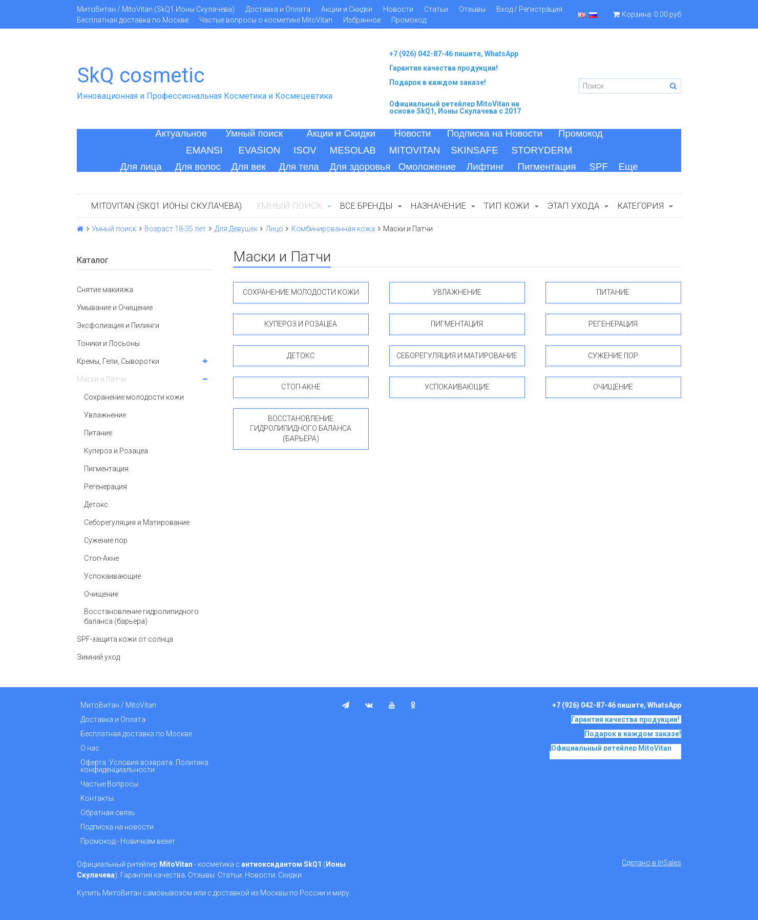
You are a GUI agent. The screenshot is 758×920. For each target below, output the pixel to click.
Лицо (274, 228)
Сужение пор (106, 540)
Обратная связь (107, 812)
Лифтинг (485, 166)
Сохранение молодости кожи (134, 397)
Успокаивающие (112, 576)
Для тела (299, 166)
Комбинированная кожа (333, 228)
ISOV (305, 150)
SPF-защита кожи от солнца (125, 639)
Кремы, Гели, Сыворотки (118, 361)
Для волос (198, 166)
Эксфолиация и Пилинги (118, 325)
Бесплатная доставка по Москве (132, 20)
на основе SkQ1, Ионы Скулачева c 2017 (455, 107)
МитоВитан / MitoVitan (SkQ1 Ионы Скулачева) (156, 9)
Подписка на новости (117, 827)
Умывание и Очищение (115, 307)
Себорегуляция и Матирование (137, 522)
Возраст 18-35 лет (175, 228)
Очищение (101, 594)
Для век (248, 166)
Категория (640, 206)
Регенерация (105, 487)
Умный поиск (254, 133)
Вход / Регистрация (529, 9)
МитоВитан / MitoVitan (118, 705)
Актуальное (181, 133)
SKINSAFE (474, 150)
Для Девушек (236, 228)
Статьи (436, 9)
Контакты (97, 798)
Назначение (438, 206)
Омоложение (427, 166)
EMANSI (204, 150)
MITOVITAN (414, 150)
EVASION (260, 150)
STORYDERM (542, 150)
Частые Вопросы (109, 784)
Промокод (408, 20)
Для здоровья (359, 166)
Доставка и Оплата (277, 9)
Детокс (96, 504)
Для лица (140, 166)
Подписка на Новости (494, 133)
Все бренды (366, 206)
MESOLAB (353, 150)
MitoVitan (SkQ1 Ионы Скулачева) (166, 206)
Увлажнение (105, 415)
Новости (398, 9)
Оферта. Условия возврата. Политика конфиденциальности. (144, 766)
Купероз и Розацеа (116, 451)
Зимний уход (98, 657)
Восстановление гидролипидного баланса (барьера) (141, 616)
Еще (628, 166)
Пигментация (547, 166)
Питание (98, 433)
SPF (598, 166)
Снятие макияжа (105, 290)
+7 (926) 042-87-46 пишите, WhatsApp (453, 54)
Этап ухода (573, 206)
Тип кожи (507, 206)
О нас (89, 748)
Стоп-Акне (101, 558)
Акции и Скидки (346, 9)
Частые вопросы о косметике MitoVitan (265, 20)
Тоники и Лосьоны (108, 343)
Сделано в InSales (651, 863)
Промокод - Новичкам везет (127, 841)
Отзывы (472, 9)
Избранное (362, 20)
